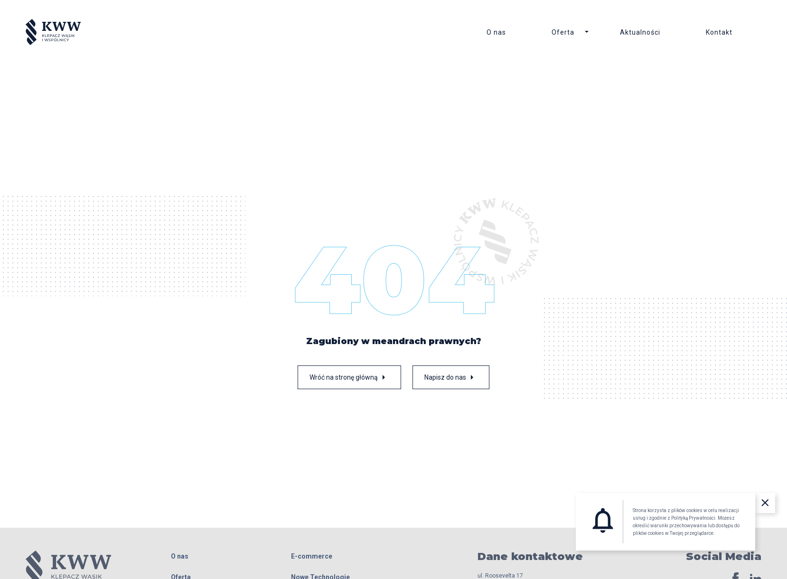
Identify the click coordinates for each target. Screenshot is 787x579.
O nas (496, 32)
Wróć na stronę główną (349, 377)
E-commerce (311, 556)
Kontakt (719, 32)
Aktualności (640, 32)
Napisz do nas (451, 377)
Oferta (563, 32)
